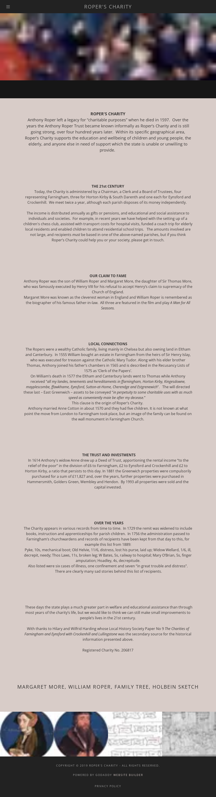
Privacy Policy (108, 786)
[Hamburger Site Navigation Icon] (10, 6)
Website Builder (128, 775)
